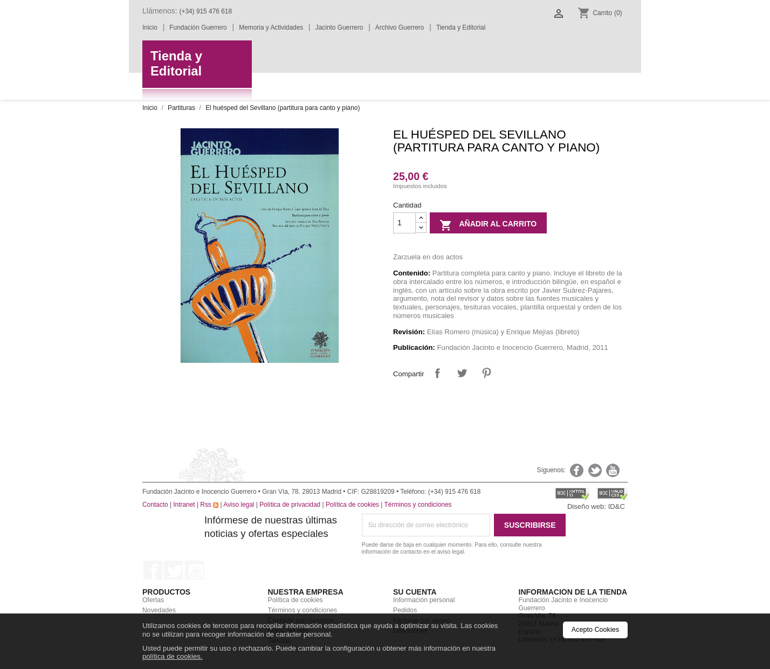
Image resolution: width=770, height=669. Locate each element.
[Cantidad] (404, 222)
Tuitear (461, 372)
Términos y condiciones (418, 504)
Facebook (152, 570)
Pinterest (486, 372)
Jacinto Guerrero (339, 27)
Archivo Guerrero (399, 27)
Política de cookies (352, 504)
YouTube (194, 570)
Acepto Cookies (595, 629)
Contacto (155, 504)
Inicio (149, 27)
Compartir (437, 372)
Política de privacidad (289, 504)
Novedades (159, 610)
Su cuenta (415, 592)
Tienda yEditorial (176, 64)
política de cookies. (172, 656)
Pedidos (405, 610)
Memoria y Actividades (271, 27)
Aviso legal (238, 504)
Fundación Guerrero (197, 27)
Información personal (424, 600)
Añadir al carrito (488, 225)
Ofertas (153, 600)
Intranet (184, 504)
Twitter (173, 570)
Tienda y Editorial (460, 27)
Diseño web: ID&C (596, 506)
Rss (209, 504)
